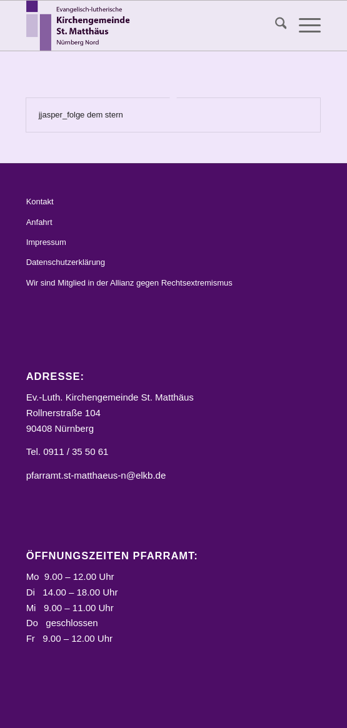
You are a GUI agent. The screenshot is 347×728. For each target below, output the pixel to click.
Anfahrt (39, 222)
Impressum (46, 242)
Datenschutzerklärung (65, 262)
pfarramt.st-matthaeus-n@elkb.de (96, 475)
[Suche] (275, 26)
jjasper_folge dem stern (81, 114)
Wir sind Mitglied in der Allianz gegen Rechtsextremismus (129, 282)
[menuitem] (275, 26)
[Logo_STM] (144, 26)
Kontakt (40, 201)
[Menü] (303, 26)
